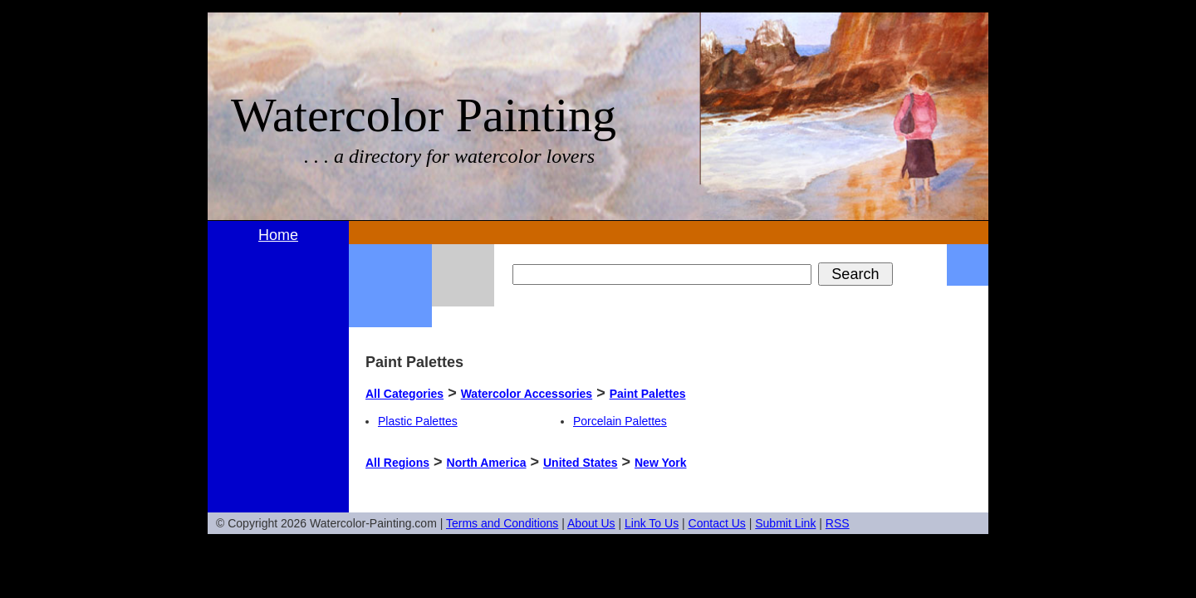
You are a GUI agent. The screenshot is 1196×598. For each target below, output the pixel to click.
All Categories (404, 393)
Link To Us (652, 523)
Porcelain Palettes (620, 421)
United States (580, 462)
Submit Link (785, 523)
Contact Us (717, 523)
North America (487, 462)
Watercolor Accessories (526, 393)
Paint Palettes (648, 393)
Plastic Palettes (418, 421)
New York (661, 462)
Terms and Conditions (502, 523)
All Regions (397, 462)
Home (278, 235)
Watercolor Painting (423, 115)
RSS (838, 523)
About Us (591, 523)
